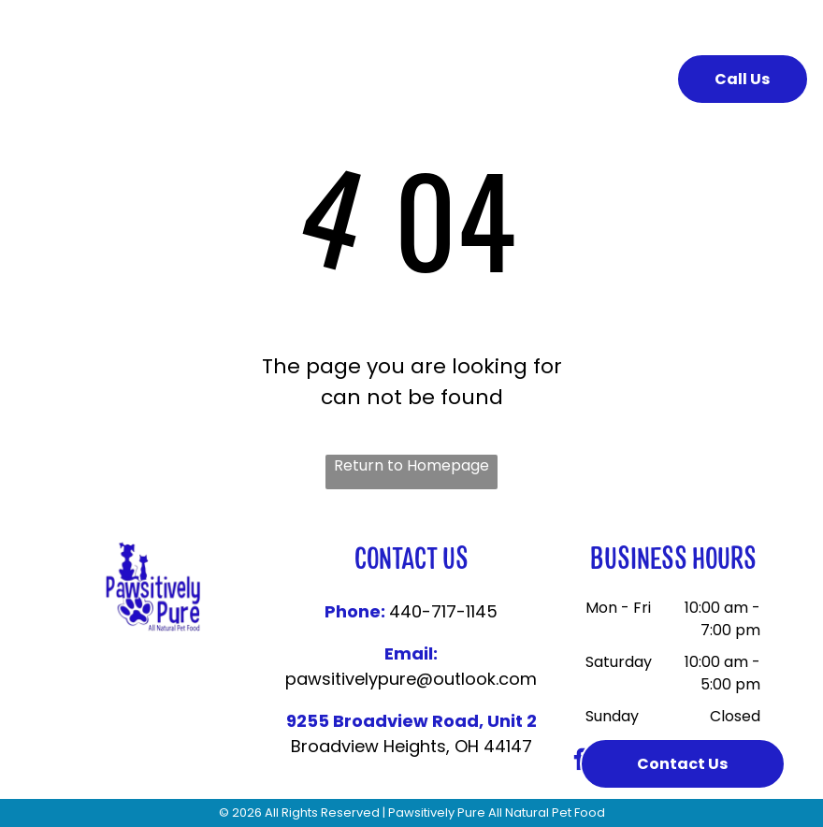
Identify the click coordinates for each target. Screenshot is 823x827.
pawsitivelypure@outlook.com (411, 678)
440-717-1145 (443, 611)
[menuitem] (297, 77)
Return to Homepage (411, 465)
